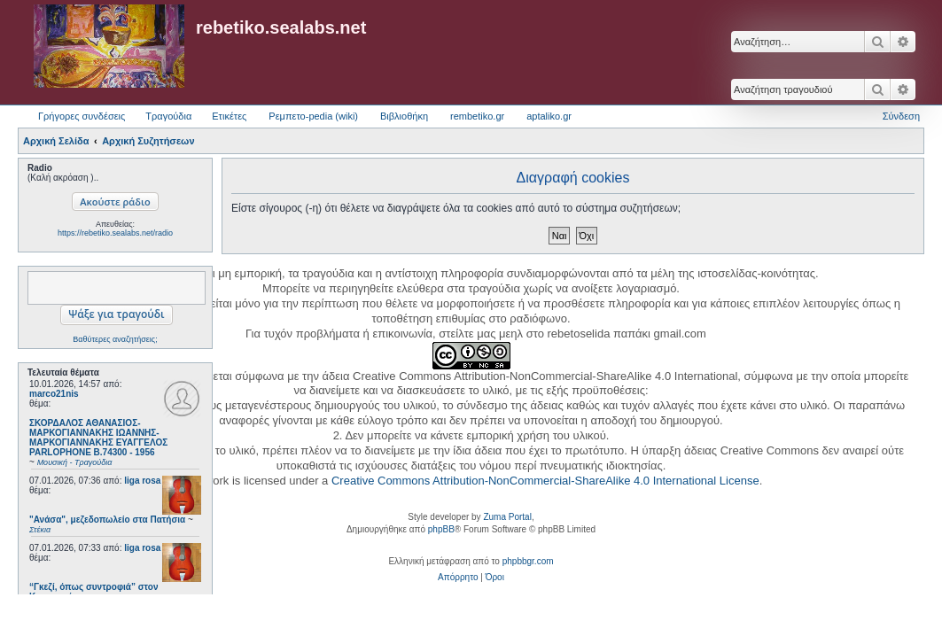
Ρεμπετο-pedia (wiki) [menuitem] (313, 116)
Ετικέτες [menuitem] (229, 116)
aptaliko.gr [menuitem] (549, 116)
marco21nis (54, 394)
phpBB (441, 529)
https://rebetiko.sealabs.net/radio (115, 233)
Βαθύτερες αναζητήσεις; (115, 339)
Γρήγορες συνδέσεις (81, 116)
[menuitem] (458, 578)
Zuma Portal (507, 517)
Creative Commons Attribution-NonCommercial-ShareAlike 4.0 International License (545, 480)
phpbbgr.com (528, 561)
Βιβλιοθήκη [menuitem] (404, 116)
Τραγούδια (168, 116)
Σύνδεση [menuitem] (901, 116)
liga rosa (142, 480)
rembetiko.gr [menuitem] (477, 116)
